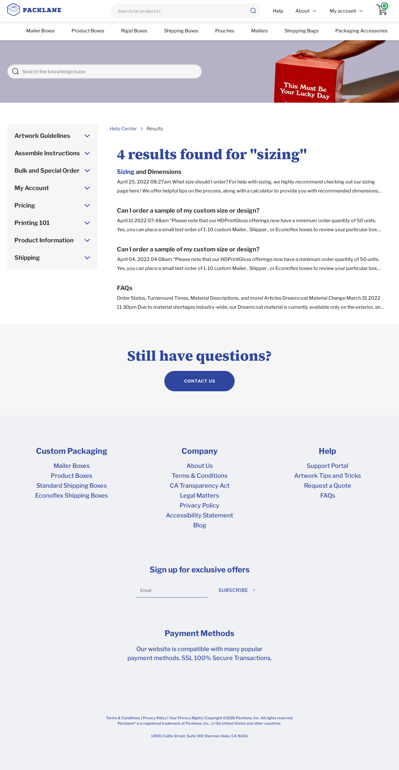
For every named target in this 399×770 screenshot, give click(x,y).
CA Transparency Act (200, 485)
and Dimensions (149, 172)
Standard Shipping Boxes (71, 485)
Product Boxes (71, 475)
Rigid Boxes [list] (134, 31)
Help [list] (278, 11)
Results (155, 129)
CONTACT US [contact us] (199, 380)
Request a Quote (327, 485)
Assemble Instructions (47, 153)
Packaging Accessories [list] (361, 31)
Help (327, 451)
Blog (199, 525)
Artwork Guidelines (42, 135)
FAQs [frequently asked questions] (327, 495)
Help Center (123, 129)
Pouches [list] (224, 31)
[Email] (172, 590)
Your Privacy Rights (186, 718)
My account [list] (343, 11)
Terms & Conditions (199, 475)
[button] (253, 11)
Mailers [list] (259, 31)
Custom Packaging (71, 451)
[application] (384, 11)
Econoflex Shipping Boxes (71, 495)
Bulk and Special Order (47, 170)
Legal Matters (199, 495)
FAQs (124, 288)
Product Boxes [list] (88, 31)
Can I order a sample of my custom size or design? (188, 211)
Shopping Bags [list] (301, 31)
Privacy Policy (199, 505)
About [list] (302, 11)
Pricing (24, 205)
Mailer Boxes (71, 465)
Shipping (27, 257)
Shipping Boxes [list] (181, 31)
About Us (200, 465)
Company (199, 451)
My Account (31, 188)
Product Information (44, 240)
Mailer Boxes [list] (40, 31)
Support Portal (327, 465)
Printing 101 (32, 222)
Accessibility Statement (199, 515)
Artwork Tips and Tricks (327, 475)
